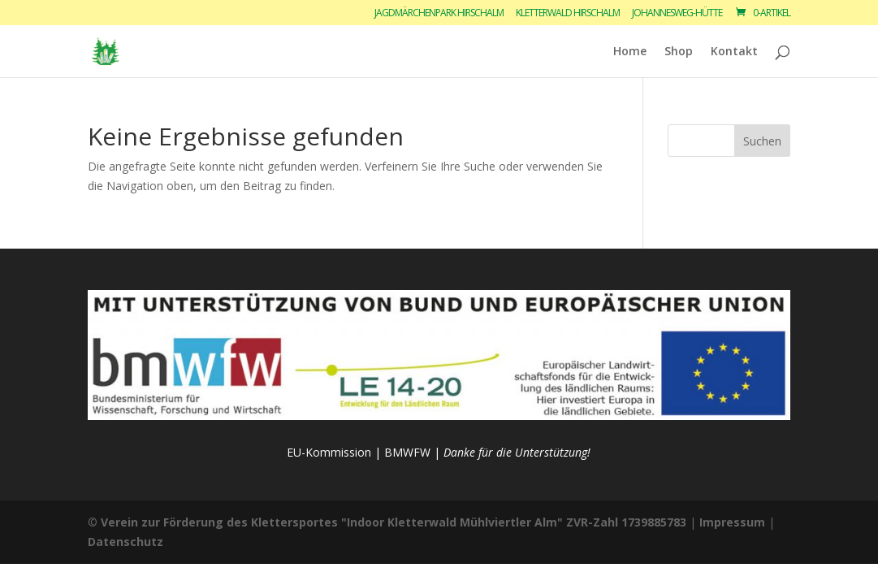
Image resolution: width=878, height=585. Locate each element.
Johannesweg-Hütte (677, 14)
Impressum (732, 522)
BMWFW (407, 452)
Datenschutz (125, 541)
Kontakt (734, 52)
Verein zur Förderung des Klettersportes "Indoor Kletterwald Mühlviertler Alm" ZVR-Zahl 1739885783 (393, 522)
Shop (678, 52)
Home (630, 52)
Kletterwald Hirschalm (568, 14)
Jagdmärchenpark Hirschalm (439, 14)
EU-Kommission (329, 452)
